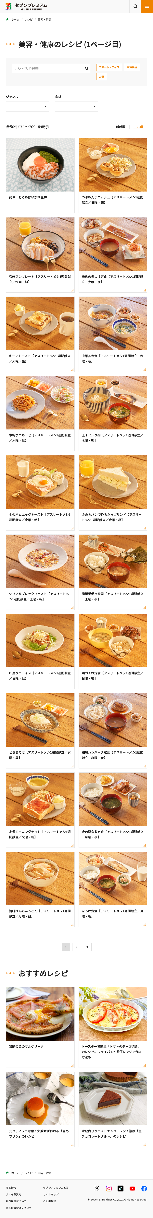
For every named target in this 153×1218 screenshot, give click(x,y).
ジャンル (12, 96)
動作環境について (16, 1201)
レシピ (28, 19)
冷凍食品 (132, 67)
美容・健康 (44, 19)
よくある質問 (13, 1194)
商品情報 (11, 1187)
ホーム (12, 19)
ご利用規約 (49, 1201)
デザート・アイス (109, 67)
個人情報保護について (19, 1208)
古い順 (138, 126)
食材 (58, 96)
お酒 (101, 76)
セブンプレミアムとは (56, 1187)
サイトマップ (50, 1194)
